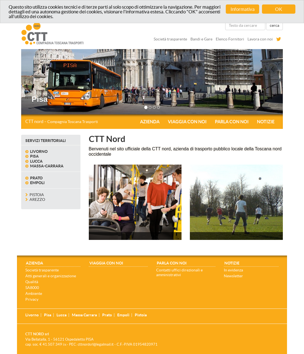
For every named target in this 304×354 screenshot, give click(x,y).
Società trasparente (170, 39)
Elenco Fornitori (230, 39)
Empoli (37, 182)
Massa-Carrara (46, 166)
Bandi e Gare (201, 39)
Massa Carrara (84, 315)
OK (278, 9)
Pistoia (37, 194)
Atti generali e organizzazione (50, 275)
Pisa (34, 156)
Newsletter (233, 275)
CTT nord (61, 121)
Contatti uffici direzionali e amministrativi (179, 272)
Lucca (36, 161)
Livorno (39, 151)
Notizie (265, 121)
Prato (36, 177)
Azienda (150, 121)
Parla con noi (232, 121)
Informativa (243, 9)
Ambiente (33, 293)
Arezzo (37, 199)
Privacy (31, 299)
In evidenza (233, 270)
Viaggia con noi (187, 121)
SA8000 (32, 287)
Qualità (31, 281)
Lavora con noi (260, 39)
